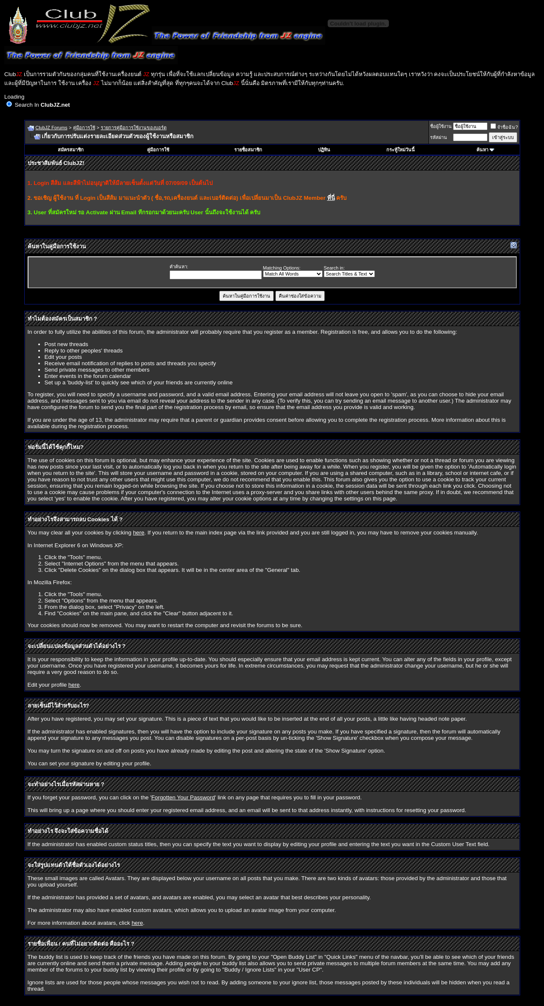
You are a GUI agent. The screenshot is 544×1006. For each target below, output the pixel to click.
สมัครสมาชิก (71, 149)
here (138, 532)
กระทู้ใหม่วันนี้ (400, 149)
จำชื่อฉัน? (504, 127)
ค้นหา (482, 149)
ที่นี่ (331, 198)
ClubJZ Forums (51, 127)
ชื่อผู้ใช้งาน (441, 126)
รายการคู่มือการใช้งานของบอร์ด (134, 127)
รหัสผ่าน (438, 137)
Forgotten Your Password (183, 797)
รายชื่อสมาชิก (248, 149)
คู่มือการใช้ (84, 127)
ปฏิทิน (324, 149)
